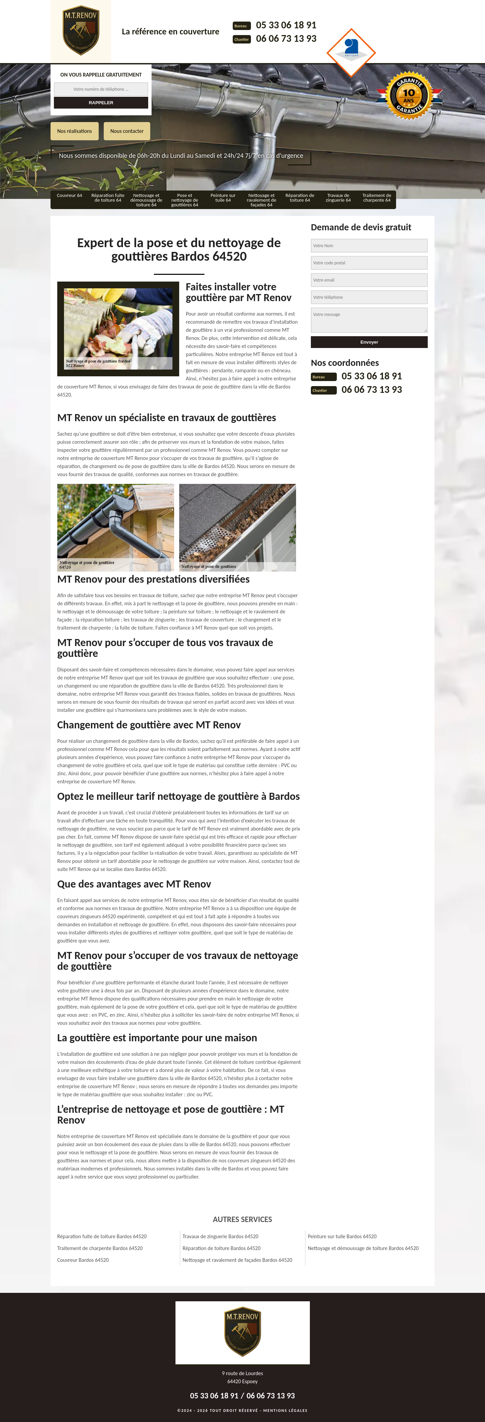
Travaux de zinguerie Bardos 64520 (220, 1236)
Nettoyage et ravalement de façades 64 (261, 200)
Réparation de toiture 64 (300, 197)
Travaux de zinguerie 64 (338, 197)
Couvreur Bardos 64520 (83, 1260)
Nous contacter (127, 131)
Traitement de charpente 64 (376, 197)
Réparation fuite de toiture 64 (107, 197)
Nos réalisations (74, 131)
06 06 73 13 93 (286, 38)
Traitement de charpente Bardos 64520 (99, 1248)
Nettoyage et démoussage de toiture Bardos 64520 (363, 1248)
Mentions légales (285, 1410)
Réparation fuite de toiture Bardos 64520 (102, 1236)
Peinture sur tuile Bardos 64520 (342, 1236)
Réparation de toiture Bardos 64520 (222, 1248)
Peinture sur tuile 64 (223, 197)
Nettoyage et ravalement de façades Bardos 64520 (237, 1260)
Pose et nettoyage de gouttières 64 (184, 200)
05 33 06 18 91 (286, 25)
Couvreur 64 (69, 195)
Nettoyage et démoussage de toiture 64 (146, 200)
